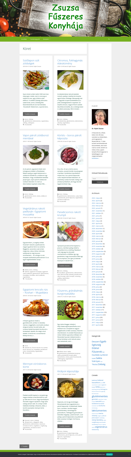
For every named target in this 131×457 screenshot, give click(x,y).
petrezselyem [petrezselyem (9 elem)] (95, 418)
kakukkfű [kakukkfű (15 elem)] (99, 401)
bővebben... (95, 158)
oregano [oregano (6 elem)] (99, 415)
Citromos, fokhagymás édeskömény (70, 62)
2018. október (96, 279)
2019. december (97, 244)
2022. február (96, 206)
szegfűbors (36, 426)
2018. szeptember (98, 282)
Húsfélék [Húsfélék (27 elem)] (96, 355)
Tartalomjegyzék (35, 39)
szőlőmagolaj (61, 359)
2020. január (96, 241)
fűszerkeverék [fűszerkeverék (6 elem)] (95, 393)
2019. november (97, 246)
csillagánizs (36, 422)
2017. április (96, 325)
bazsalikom (62, 272)
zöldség (25, 123)
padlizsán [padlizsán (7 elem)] (104, 415)
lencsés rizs (30, 349)
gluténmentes (28, 121)
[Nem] (129, 454)
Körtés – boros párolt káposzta (69, 137)
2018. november (97, 277)
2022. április (96, 201)
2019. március (96, 267)
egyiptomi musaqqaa (36, 271)
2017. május (96, 322)
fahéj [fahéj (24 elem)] (98, 387)
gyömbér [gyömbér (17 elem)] (95, 399)
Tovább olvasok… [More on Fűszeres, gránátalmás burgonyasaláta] (65, 346)
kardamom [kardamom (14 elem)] (95, 403)
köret (34, 196)
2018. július (96, 287)
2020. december (97, 228)
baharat (27, 271)
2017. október (96, 310)
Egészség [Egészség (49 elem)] (96, 344)
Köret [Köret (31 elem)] (105, 355)
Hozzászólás (28, 124)
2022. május (96, 198)
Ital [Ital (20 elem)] (101, 355)
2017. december (97, 305)
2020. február (96, 239)
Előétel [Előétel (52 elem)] (95, 348)
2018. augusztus (97, 284)
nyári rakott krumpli (62, 274)
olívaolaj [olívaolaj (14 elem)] (94, 416)
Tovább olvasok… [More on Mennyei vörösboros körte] (30, 415)
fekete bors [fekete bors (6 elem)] (102, 387)
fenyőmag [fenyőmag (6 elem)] (94, 389)
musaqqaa (26, 275)
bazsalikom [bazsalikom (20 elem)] (96, 383)
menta (38, 196)
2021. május (96, 221)
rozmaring (77, 276)
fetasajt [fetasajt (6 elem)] (98, 389)
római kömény (31, 351)
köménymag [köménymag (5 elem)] (94, 408)
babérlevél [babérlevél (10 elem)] (94, 380)
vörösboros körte (36, 427)
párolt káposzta (70, 197)
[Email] (100, 178)
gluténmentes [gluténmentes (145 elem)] (100, 396)
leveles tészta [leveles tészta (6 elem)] (95, 413)
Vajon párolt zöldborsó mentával (36, 137)
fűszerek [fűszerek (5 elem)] (94, 391)
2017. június (96, 320)
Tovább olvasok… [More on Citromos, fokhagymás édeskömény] (65, 114)
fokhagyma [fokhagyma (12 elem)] (104, 389)
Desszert (27, 420)
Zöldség (31, 119)
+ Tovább (24, 446)
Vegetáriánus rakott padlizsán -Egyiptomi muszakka (34, 211)
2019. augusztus (97, 254)
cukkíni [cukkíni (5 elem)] (99, 385)
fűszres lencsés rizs (37, 347)
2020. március (96, 236)
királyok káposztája (73, 433)
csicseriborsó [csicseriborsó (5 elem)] (94, 385)
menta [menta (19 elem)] (101, 413)
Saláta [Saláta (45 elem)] (99, 358)
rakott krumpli (70, 276)
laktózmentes (37, 121)
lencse (24, 349)
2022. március (96, 203)
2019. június (96, 259)
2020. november (97, 231)
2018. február (96, 300)
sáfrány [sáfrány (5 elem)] (104, 424)
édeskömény (62, 121)
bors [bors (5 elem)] (101, 382)
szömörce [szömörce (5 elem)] (100, 424)
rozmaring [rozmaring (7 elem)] (101, 418)
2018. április (96, 294)
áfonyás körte (28, 422)
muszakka (32, 275)
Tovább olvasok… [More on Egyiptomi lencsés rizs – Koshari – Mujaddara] (30, 341)
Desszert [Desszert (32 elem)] (96, 341)
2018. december (97, 274)
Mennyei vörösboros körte (34, 365)
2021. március (96, 226)
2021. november (97, 211)
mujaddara (37, 349)
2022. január (96, 208)
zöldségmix (31, 123)
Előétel (26, 270)
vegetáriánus (44, 121)
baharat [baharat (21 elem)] (100, 380)
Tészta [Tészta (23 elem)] (94, 364)
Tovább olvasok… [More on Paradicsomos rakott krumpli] (65, 266)
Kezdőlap (24, 39)
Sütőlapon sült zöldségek (31, 62)
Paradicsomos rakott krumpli (69, 213)
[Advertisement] (100, 72)
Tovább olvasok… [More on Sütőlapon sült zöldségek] (30, 114)
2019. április (96, 264)
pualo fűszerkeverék (75, 357)
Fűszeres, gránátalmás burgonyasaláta (69, 292)
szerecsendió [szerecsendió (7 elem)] (102, 422)
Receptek (47, 39)
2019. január (96, 272)
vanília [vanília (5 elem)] (93, 427)
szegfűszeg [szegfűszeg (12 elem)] (95, 422)
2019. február (96, 269)
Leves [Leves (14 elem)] (94, 358)
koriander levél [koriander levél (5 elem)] (95, 405)
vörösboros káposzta (63, 199)
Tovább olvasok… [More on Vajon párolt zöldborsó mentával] (30, 189)
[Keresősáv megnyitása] (109, 39)
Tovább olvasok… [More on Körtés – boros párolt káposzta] (65, 189)
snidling (59, 278)
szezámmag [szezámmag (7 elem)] (95, 424)
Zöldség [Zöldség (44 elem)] (101, 364)
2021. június (96, 218)
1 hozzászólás (28, 279)
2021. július (96, 216)
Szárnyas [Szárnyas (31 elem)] (96, 361)
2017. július (96, 317)
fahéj (41, 422)
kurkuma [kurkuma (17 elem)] (102, 406)
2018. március (96, 297)
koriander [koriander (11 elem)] (101, 403)
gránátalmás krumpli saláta (69, 355)
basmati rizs (28, 347)
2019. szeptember (98, 251)
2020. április (96, 234)
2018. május (96, 292)
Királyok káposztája (68, 371)
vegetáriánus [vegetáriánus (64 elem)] (101, 426)
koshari (46, 347)
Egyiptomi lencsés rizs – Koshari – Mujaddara (35, 291)
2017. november (97, 307)
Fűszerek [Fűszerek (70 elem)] (97, 351)
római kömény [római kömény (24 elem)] (97, 420)
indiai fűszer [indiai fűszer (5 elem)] (101, 399)
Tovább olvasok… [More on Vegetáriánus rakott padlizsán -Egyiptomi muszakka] (30, 265)
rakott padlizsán (40, 275)
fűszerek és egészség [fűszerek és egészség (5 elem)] (100, 391)
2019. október (96, 249)
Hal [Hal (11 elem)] (103, 352)
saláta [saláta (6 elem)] (104, 420)
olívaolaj (59, 123)
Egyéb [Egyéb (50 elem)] (103, 341)
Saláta (69, 351)
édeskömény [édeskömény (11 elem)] (95, 429)
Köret (26, 119)
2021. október (96, 213)
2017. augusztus (97, 315)
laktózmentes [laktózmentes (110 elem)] (99, 410)
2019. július (96, 256)
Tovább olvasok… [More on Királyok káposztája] (65, 426)
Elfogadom (109, 454)
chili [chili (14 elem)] (104, 383)
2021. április (96, 223)
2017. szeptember (98, 312)
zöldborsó (44, 196)
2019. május (96, 261)
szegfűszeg (43, 426)
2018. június (96, 289)
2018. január (96, 302)
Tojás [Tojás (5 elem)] (101, 361)
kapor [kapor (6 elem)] (103, 401)
